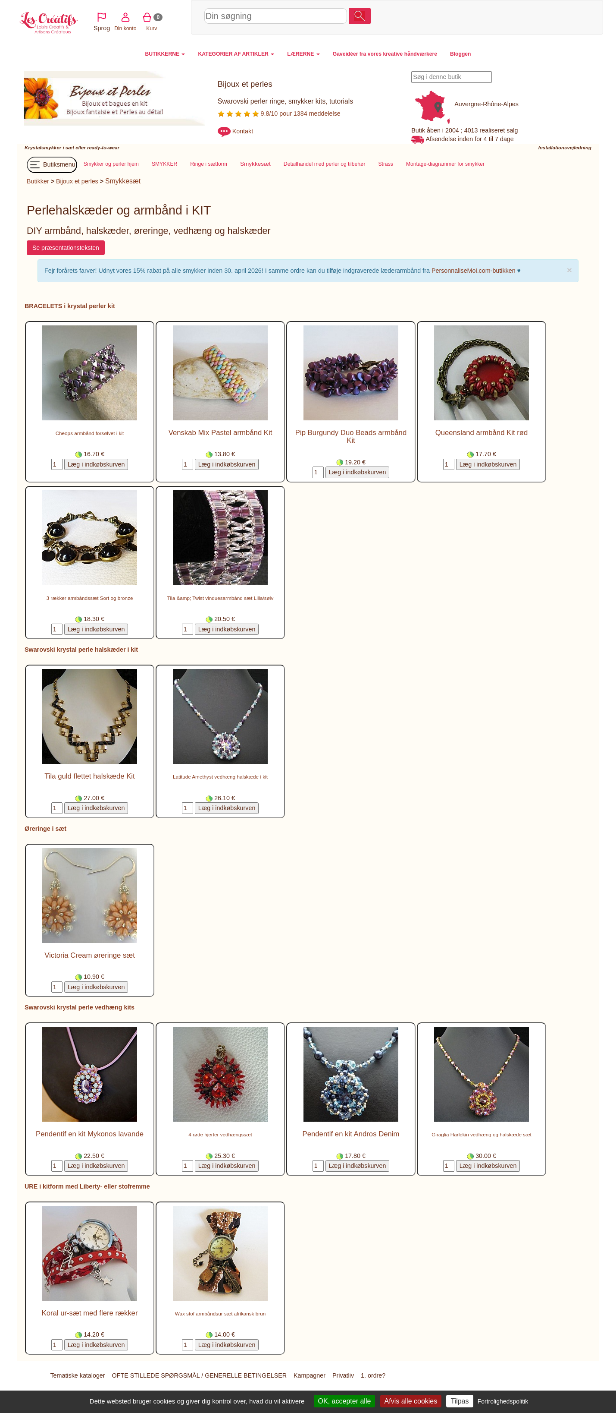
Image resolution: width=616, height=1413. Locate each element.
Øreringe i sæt (45, 829)
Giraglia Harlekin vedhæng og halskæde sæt (482, 1135)
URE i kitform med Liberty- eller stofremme (87, 1186)
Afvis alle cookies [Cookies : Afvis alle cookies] (411, 1401)
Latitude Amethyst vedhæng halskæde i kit (220, 777)
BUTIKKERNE (165, 54)
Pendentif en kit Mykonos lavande (90, 1134)
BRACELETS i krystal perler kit (70, 306)
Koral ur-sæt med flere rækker (90, 1313)
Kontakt (242, 131)
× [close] (569, 270)
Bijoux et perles (77, 181)
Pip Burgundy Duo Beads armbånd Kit (350, 437)
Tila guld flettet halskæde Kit (89, 777)
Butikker (38, 181)
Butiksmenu (51, 165)
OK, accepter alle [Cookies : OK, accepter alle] (344, 1401)
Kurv (540, 16)
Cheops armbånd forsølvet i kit (90, 433)
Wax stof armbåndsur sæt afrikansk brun (220, 1314)
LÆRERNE (303, 54)
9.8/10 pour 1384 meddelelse (279, 113)
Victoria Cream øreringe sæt (89, 956)
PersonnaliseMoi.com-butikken (474, 271)
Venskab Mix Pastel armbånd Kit (220, 433)
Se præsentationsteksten (65, 248)
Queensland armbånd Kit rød (481, 433)
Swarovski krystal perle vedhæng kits (79, 1007)
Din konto (514, 16)
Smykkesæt (123, 181)
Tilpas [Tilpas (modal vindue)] (459, 1401)
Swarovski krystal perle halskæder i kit (81, 650)
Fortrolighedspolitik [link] (503, 1401)
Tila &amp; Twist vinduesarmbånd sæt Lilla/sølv (220, 598)
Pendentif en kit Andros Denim (351, 1134)
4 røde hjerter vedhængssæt (220, 1135)
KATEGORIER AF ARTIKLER (236, 54)
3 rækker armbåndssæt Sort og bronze (90, 598)
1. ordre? (373, 1375)
